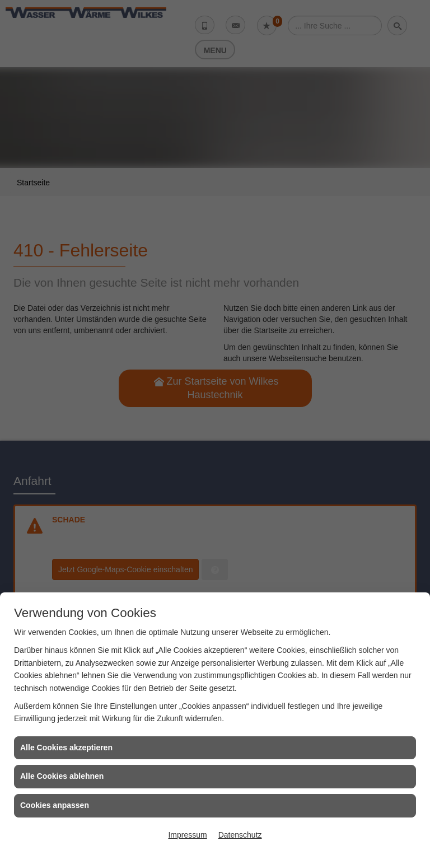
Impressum (187, 834)
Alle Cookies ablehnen (62, 776)
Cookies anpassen (54, 805)
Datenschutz (240, 834)
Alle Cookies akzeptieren (66, 747)
